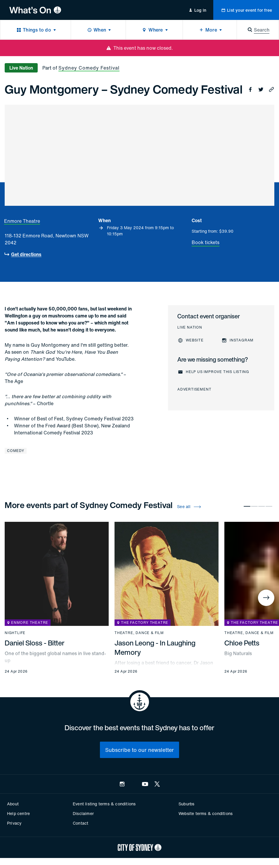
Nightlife (15, 633)
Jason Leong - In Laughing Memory (155, 647)
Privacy (14, 823)
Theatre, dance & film (139, 633)
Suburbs (186, 804)
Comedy (15, 450)
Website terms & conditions (206, 813)
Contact (80, 823)
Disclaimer (83, 813)
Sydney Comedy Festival (88, 67)
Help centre (18, 813)
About (13, 804)
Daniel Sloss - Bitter (35, 643)
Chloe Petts (241, 643)
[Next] (266, 598)
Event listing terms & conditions (104, 804)
